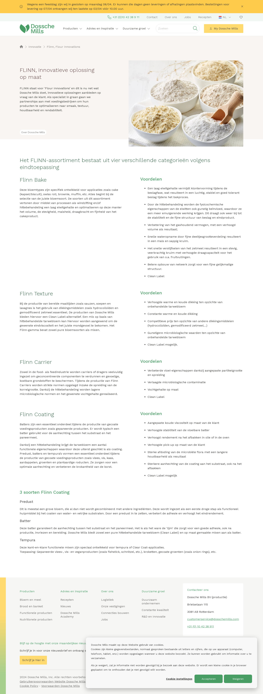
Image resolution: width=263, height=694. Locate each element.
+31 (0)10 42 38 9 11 (123, 17)
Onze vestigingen (113, 606)
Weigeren (238, 678)
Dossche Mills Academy (70, 614)
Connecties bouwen (115, 613)
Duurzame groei (136, 28)
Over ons (171, 17)
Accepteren (209, 678)
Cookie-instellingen (179, 678)
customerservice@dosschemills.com (213, 619)
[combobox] (225, 17)
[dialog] (171, 662)
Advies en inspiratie (102, 28)
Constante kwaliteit (155, 610)
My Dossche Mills (223, 28)
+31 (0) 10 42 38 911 (200, 626)
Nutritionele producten (36, 619)
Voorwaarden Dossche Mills (60, 686)
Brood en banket (31, 606)
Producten (72, 28)
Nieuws (65, 606)
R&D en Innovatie (153, 616)
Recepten (204, 17)
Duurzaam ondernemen (151, 601)
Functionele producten (36, 613)
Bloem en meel (30, 599)
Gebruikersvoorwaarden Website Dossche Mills (52, 681)
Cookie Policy (29, 686)
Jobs (187, 17)
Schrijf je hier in (33, 660)
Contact (152, 17)
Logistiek (107, 599)
